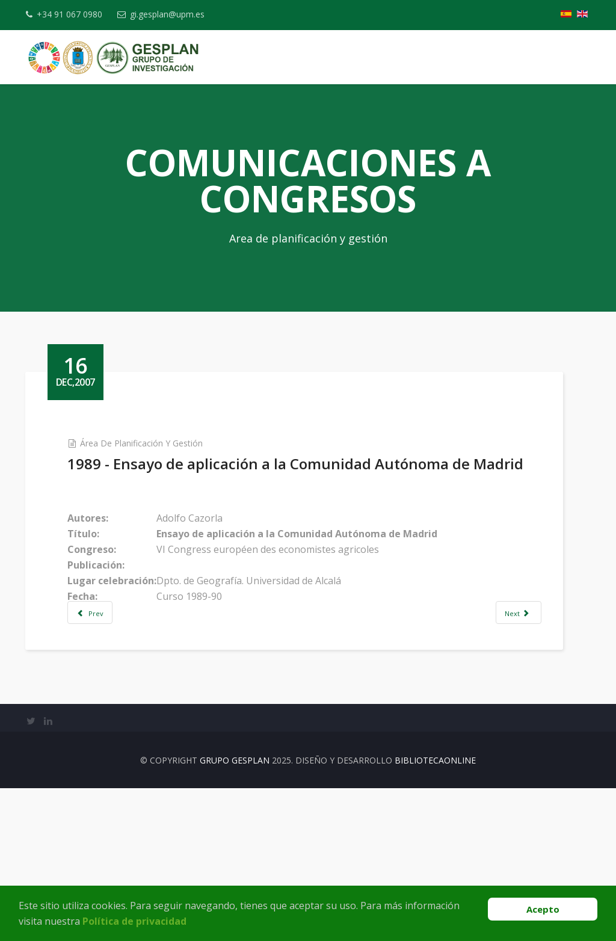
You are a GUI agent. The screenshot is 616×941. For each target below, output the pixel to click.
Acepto (542, 909)
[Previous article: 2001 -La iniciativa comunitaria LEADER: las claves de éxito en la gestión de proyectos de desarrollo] (110, 631)
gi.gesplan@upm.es (176, 14)
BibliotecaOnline (435, 801)
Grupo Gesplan (235, 801)
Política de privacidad (134, 921)
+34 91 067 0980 (73, 14)
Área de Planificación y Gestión (161, 443)
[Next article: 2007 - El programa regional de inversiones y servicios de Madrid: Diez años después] (526, 631)
